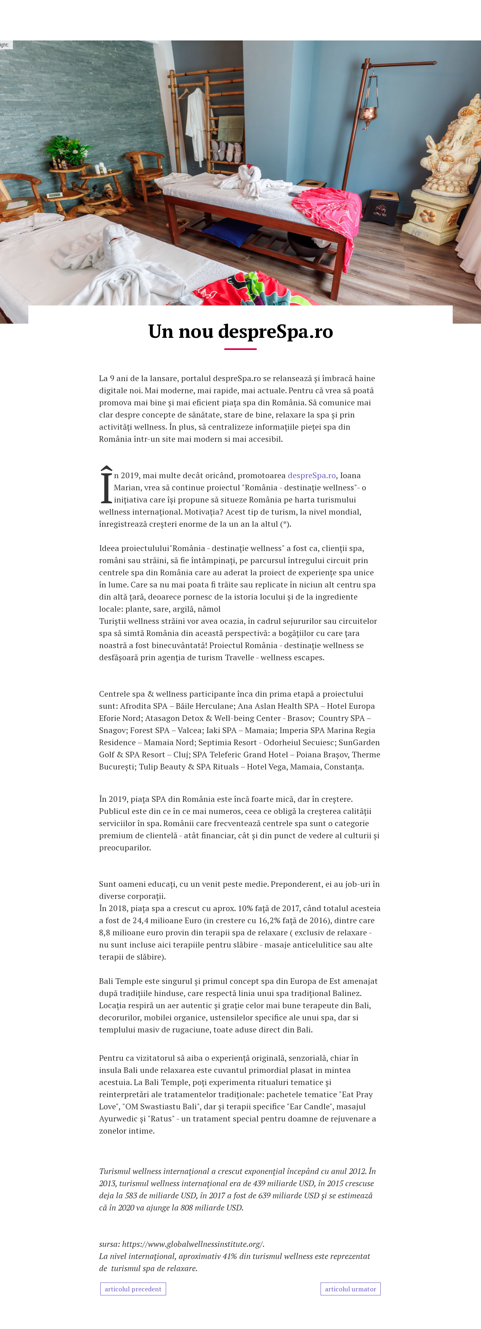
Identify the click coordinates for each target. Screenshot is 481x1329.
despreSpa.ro (312, 475)
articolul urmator (350, 1288)
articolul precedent (133, 1288)
